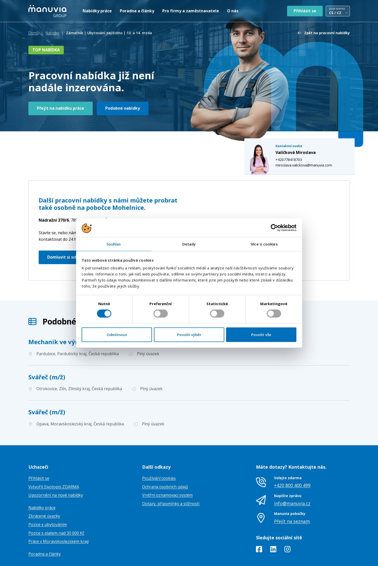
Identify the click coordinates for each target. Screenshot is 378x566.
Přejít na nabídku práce (60, 108)
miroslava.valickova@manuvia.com (309, 128)
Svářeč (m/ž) (46, 352)
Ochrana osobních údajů (165, 462)
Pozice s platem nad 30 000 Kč (56, 508)
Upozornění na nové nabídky (55, 470)
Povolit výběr (189, 334)
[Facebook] (259, 525)
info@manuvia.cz (292, 478)
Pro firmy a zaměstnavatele (190, 11)
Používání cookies (159, 453)
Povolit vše (261, 334)
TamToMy (341, 558)
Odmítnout (117, 334)
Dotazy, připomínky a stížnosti (170, 478)
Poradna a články (137, 11)
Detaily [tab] (189, 244)
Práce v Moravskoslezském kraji (58, 516)
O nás (232, 11)
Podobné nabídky (122, 108)
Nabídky (52, 32)
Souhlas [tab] (113, 244)
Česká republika (87, 195)
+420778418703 (294, 122)
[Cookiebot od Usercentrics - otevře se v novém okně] (274, 227)
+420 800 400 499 (292, 460)
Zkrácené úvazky (44, 491)
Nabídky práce (97, 11)
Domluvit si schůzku (67, 232)
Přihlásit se (305, 11)
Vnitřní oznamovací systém (167, 470)
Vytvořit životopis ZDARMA (53, 462)
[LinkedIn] (273, 525)
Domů (33, 32)
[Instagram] (287, 525)
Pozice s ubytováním (47, 499)
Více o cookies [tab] (264, 244)
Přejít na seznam (292, 496)
